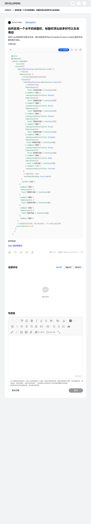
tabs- (15, 246)
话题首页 (8, 10)
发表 (76, 390)
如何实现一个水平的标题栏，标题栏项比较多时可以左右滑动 (37, 10)
